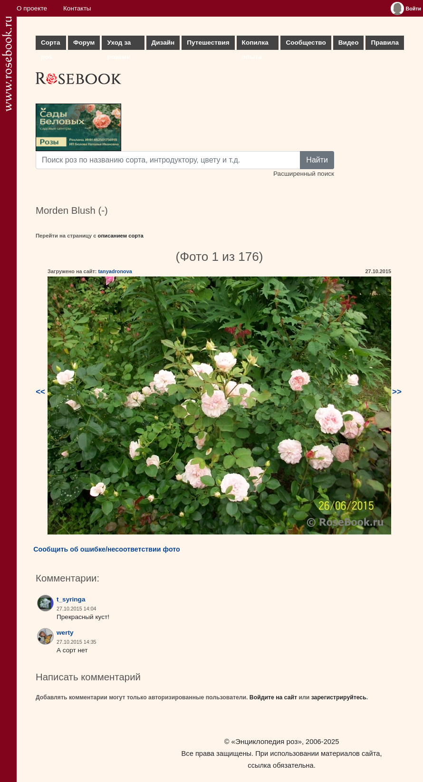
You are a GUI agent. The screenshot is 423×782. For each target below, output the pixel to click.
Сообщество (306, 42)
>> (397, 391)
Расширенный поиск (303, 173)
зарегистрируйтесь (338, 697)
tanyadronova (115, 271)
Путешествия (208, 42)
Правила (385, 42)
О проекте (32, 8)
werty (65, 632)
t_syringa (71, 599)
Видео (348, 42)
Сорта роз (50, 44)
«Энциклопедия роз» (266, 741)
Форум (84, 42)
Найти (317, 160)
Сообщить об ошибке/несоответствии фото (106, 549)
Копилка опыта (255, 44)
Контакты (77, 8)
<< (40, 391)
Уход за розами (119, 44)
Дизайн (163, 42)
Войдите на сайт (273, 697)
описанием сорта (121, 235)
